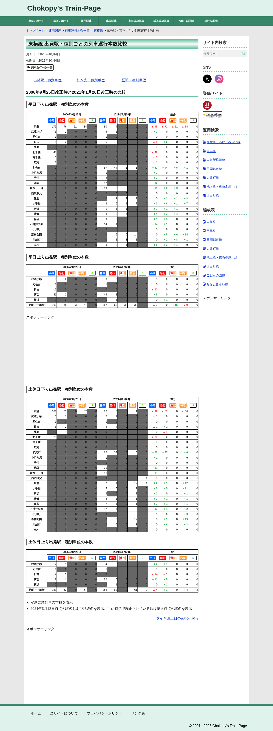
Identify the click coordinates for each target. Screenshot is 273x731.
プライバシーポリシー (104, 713)
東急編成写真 (136, 20)
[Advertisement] (112, 351)
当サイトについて (64, 713)
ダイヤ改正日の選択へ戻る (177, 618)
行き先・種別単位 (91, 80)
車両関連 (111, 20)
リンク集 (138, 713)
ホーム (36, 713)
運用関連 (86, 20)
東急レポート (36, 20)
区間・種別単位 (133, 80)
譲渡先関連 (211, 20)
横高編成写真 (161, 20)
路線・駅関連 (186, 20)
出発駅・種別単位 (47, 80)
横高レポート (61, 20)
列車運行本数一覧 (41, 67)
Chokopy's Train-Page (64, 8)
